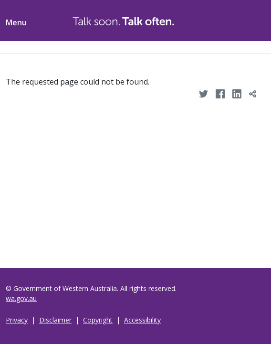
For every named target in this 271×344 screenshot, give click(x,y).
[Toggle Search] (230, 19)
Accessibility (142, 319)
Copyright (98, 319)
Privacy (17, 319)
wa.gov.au (21, 298)
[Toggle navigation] (5, 47)
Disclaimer (55, 319)
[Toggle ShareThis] (253, 19)
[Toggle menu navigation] (16, 20)
